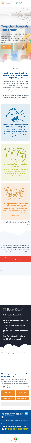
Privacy (12, 420)
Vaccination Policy (18, 420)
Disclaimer (7, 420)
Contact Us (3, 423)
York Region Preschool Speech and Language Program (15, 125)
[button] (13, 68)
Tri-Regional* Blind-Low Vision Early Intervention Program (15, 204)
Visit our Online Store (22, 393)
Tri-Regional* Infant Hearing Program (15, 165)
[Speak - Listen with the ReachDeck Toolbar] (15, 439)
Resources (25, 420)
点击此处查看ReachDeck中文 (14, 339)
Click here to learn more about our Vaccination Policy (16, 259)
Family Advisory (8, 398)
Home (2, 420)
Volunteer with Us (22, 398)
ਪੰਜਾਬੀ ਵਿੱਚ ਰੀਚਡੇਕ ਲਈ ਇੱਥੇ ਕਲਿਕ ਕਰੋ (15, 336)
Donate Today (8, 392)
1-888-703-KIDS (17, 429)
